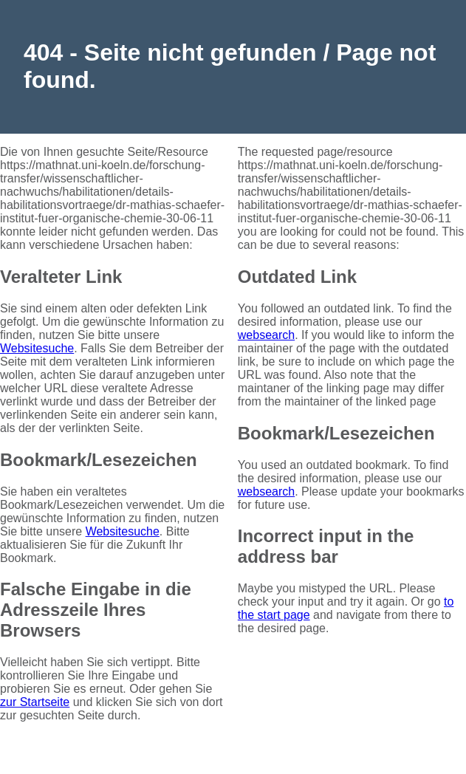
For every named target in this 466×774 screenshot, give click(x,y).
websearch (266, 335)
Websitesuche (37, 348)
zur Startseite (34, 702)
